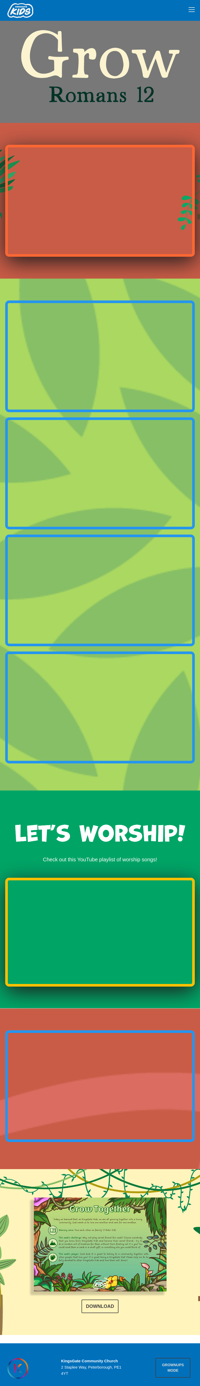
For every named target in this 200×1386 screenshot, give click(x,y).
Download (100, 1306)
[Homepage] (18, 1368)
